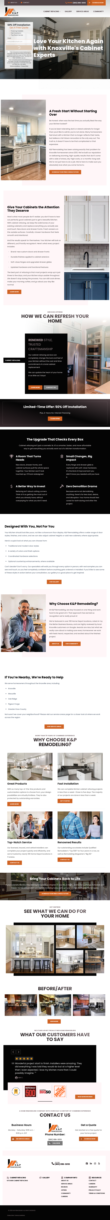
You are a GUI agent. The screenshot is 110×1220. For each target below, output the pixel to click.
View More (54, 1021)
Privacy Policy (95, 1190)
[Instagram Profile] (95, 1163)
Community (98, 11)
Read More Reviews (85, 1097)
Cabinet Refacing (51, 11)
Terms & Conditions (97, 1193)
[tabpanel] (67, 355)
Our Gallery (54, 582)
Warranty (93, 1187)
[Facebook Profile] (86, 1163)
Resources (95, 1177)
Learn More (14, 292)
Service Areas (82, 11)
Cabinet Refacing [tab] (12, 360)
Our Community (71, 644)
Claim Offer (55, 419)
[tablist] (14, 360)
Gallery (68, 11)
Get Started (65, 801)
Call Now (53, 1143)
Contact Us (51, 387)
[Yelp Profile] (99, 1163)
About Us (12, 2)
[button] (30, 1101)
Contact (25, 2)
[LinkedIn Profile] (90, 1163)
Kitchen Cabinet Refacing (17, 1180)
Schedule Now (95, 2)
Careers (64, 1196)
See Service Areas (20, 1139)
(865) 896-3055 (62, 1164)
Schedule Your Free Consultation (65, 172)
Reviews (64, 1187)
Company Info (69, 1177)
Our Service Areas (54, 727)
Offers (64, 1190)
